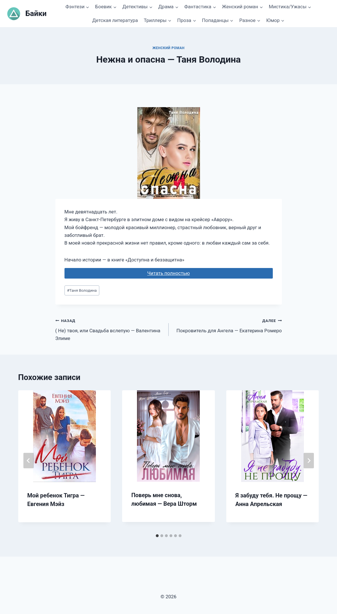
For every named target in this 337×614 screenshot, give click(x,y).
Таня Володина (82, 290)
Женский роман (168, 48)
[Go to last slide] (28, 460)
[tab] (157, 535)
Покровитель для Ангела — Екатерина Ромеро (227, 325)
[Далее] (309, 460)
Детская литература (115, 20)
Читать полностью (168, 273)
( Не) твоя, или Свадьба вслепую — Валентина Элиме (109, 329)
